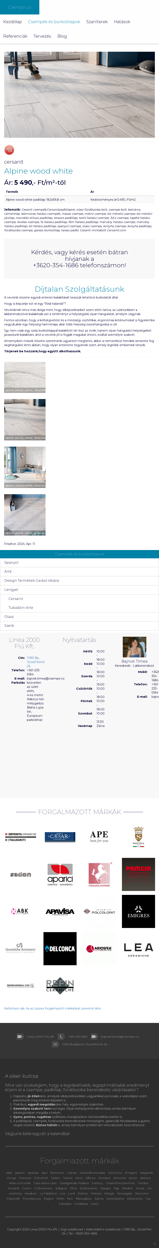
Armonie (120, 1178)
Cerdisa (143, 1183)
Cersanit (15, 599)
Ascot (133, 1178)
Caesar (72, 1173)
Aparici (20, 1173)
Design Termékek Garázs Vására (31, 581)
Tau (148, 1198)
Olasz (9, 617)
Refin (61, 1198)
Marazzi (96, 1193)
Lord (71, 1193)
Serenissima (115, 1198)
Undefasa (81, 1204)
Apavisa (33, 1173)
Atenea (145, 1178)
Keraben (31, 1193)
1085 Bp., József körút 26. (36, 662)
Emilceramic (89, 1188)
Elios (74, 1188)
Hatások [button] (122, 21)
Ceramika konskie (92, 1173)
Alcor (79, 1178)
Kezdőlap (12, 21)
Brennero (57, 1173)
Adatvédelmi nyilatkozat (103, 1229)
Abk (9, 1173)
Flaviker (128, 1188)
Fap (117, 1188)
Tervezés (42, 36)
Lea (62, 1193)
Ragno (49, 1198)
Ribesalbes (84, 1198)
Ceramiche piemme (120, 1183)
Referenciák (15, 36)
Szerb (9, 626)
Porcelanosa (32, 1198)
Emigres (131, 1173)
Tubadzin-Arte (20, 608)
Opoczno (141, 1193)
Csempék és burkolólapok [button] (54, 21)
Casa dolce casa (45, 1183)
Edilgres (61, 1188)
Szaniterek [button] (97, 21)
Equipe (105, 1188)
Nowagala (124, 1193)
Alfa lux (91, 1178)
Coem (27, 1188)
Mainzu (83, 1193)
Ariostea (105, 1178)
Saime (99, 1198)
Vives (94, 1204)
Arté (8, 571)
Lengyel (11, 590)
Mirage (109, 1193)
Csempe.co (19, 7)
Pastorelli (13, 1198)
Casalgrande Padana (74, 1183)
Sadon (55, 1178)
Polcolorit (41, 1178)
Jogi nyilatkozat (71, 1229)
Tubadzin (65, 1204)
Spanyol (11, 563)
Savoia (67, 1178)
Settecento (135, 1198)
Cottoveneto (43, 1188)
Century (98, 1183)
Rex (70, 1198)
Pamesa (25, 1178)
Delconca (115, 1173)
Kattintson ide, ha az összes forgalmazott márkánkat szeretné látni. (52, 1008)
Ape (44, 1173)
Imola (140, 1188)
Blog (62, 36)
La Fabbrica (48, 1193)
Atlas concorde (20, 1183)
